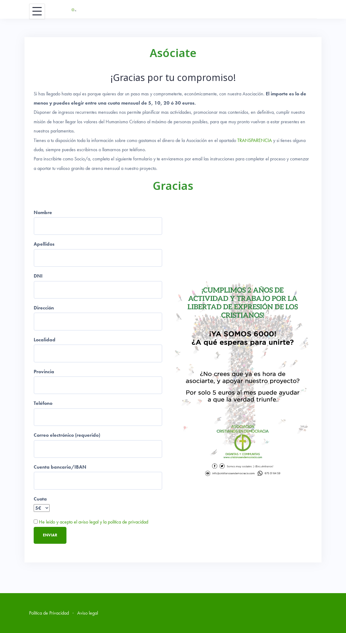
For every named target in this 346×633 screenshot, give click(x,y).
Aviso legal (87, 613)
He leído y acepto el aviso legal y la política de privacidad (93, 522)
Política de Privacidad (49, 613)
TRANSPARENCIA (254, 140)
